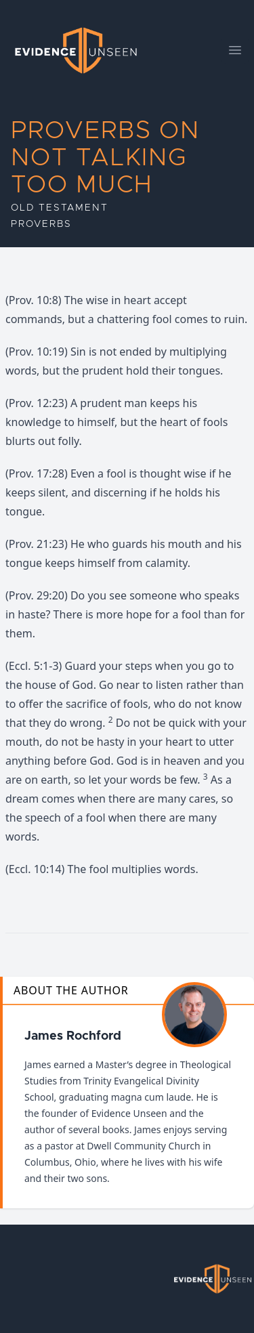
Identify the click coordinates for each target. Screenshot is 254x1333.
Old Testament (59, 208)
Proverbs (41, 224)
